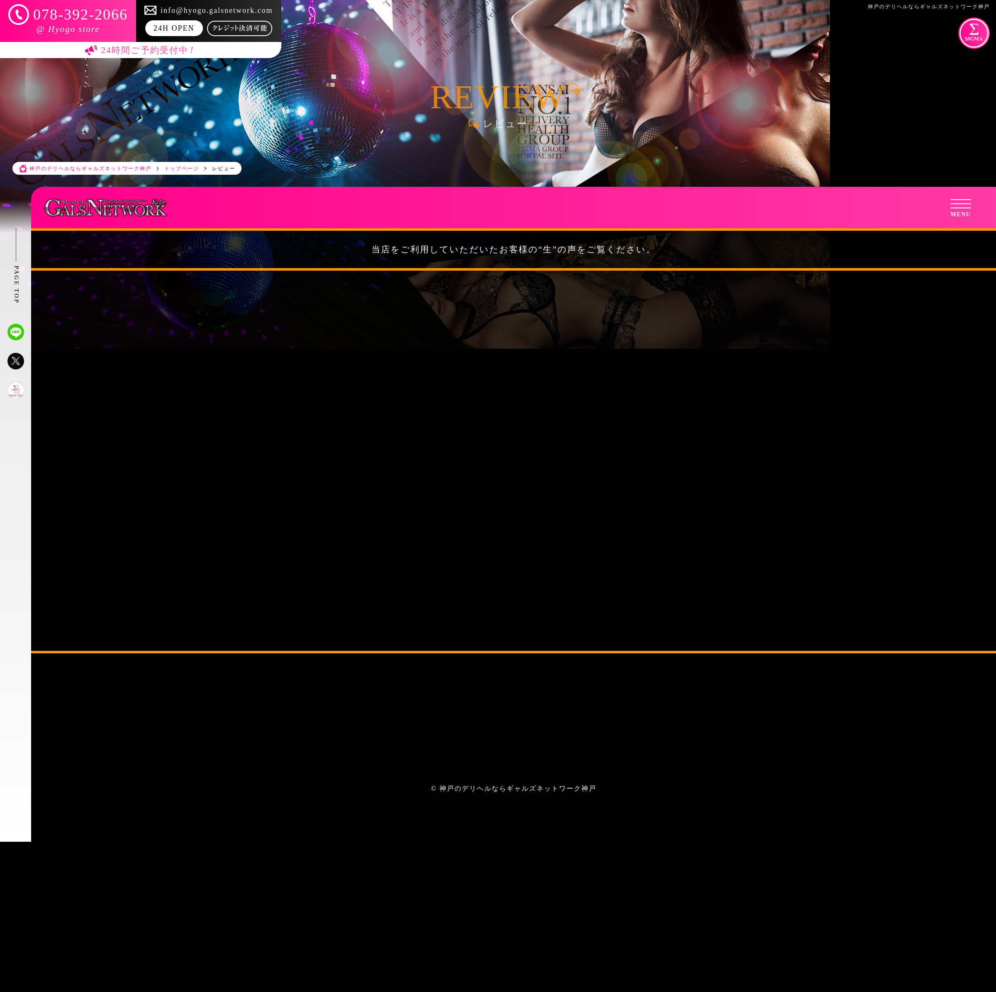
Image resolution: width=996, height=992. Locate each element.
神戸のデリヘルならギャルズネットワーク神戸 (517, 788)
